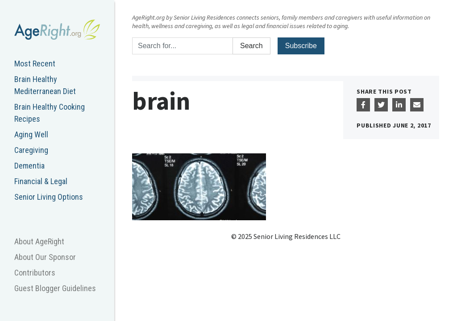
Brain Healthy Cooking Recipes (49, 112)
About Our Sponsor (45, 257)
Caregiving (31, 150)
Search (251, 45)
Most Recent (34, 63)
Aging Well (31, 134)
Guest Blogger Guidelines (55, 288)
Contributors (34, 272)
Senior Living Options (48, 197)
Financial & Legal (40, 181)
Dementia (29, 165)
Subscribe (301, 45)
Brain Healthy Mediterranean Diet (45, 85)
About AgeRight (39, 241)
